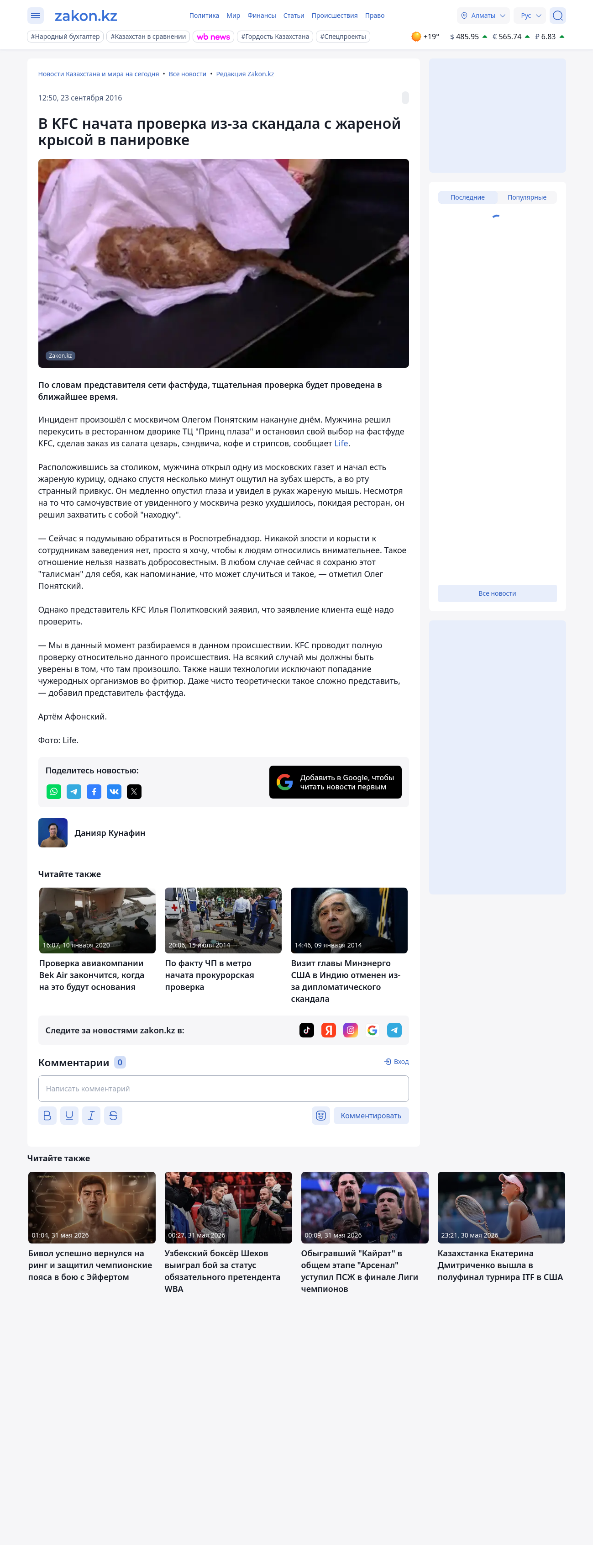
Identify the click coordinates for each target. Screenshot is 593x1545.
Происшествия (335, 15)
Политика (204, 15)
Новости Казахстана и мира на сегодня (98, 73)
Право (375, 15)
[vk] (114, 791)
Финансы (261, 15)
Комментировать (371, 1116)
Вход (401, 1061)
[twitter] (134, 791)
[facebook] (94, 791)
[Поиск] (558, 15)
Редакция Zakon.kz (245, 73)
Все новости (187, 73)
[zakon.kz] (86, 15)
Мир (233, 15)
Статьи (293, 15)
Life (341, 443)
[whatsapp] (54, 791)
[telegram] (74, 791)
